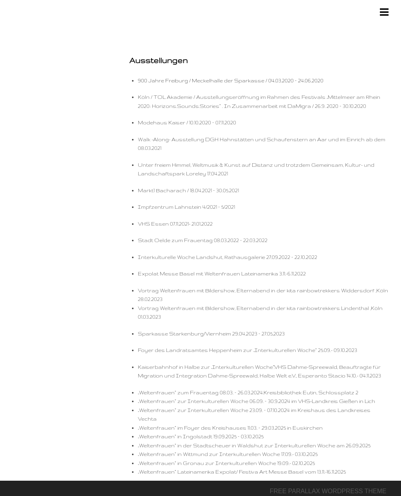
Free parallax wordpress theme (328, 491)
